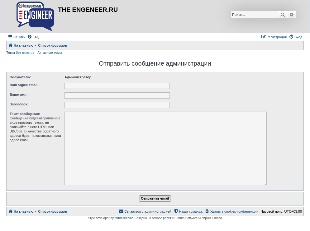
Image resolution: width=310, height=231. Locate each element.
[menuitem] (33, 37)
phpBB (167, 218)
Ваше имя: (18, 94)
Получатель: (20, 77)
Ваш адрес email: (24, 85)
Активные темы (49, 52)
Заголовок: (19, 104)
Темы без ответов (20, 52)
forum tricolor (124, 218)
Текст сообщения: (25, 114)
